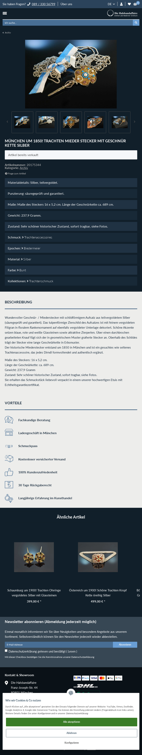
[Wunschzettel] (129, 4)
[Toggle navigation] (5, 13)
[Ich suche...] (68, 23)
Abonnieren (125, 644)
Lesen (71, 651)
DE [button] (110, 4)
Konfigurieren (72, 742)
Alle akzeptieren (71, 721)
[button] (121, 4)
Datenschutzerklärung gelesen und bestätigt (43, 651)
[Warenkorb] (135, 4)
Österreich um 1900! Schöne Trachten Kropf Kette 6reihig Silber (98, 592)
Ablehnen (72, 733)
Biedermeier (31, 248)
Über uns (66, 4)
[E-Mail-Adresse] (59, 645)
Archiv (24, 168)
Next (134, 122)
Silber (26, 259)
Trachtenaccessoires (37, 237)
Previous (7, 122)
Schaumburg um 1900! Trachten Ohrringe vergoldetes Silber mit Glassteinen (34, 592)
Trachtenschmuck (40, 281)
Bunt (21, 270)
